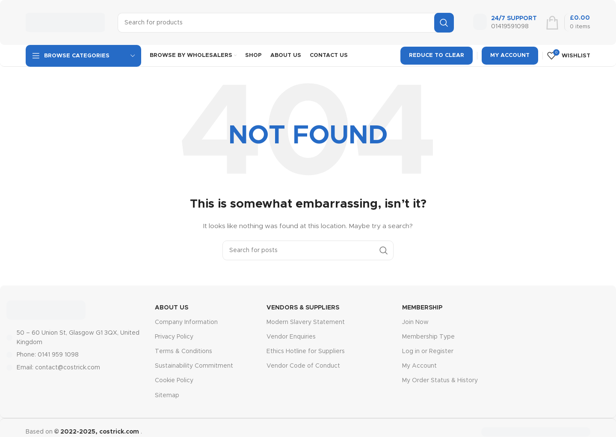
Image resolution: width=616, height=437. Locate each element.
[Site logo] (65, 22)
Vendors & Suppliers (303, 308)
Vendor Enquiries (291, 337)
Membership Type (428, 337)
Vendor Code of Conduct (303, 366)
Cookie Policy (174, 380)
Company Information (186, 322)
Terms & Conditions (183, 351)
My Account (510, 55)
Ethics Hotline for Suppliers (306, 351)
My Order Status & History (440, 380)
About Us (171, 308)
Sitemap (167, 395)
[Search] (286, 23)
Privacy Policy (174, 337)
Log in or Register (427, 351)
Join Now (415, 322)
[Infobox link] (505, 23)
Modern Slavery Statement (306, 322)
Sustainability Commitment (194, 366)
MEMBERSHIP (422, 308)
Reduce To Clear (436, 55)
